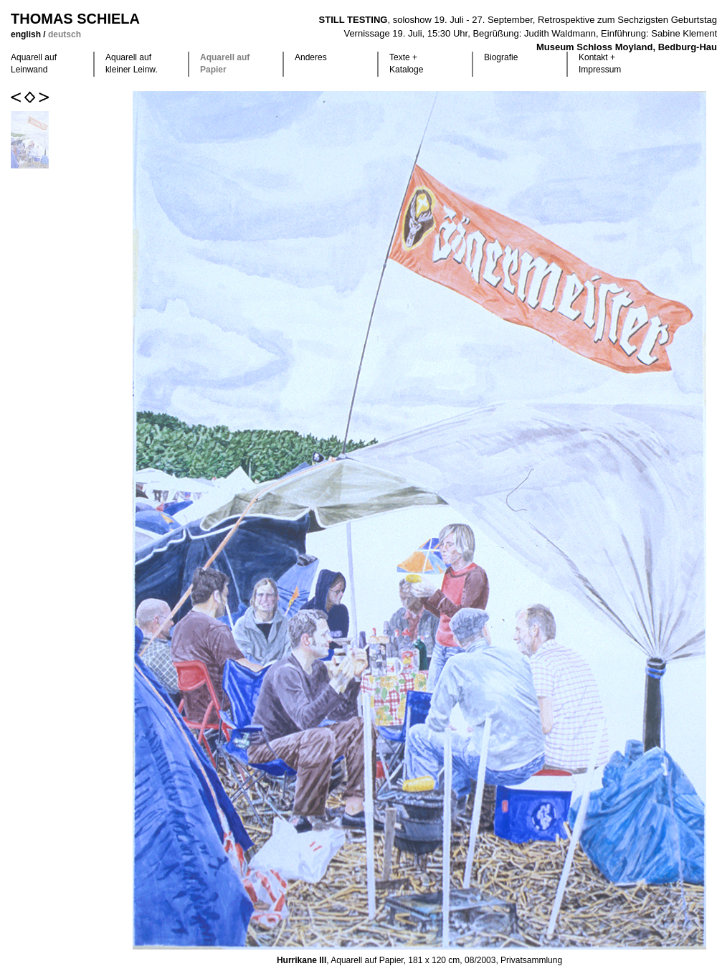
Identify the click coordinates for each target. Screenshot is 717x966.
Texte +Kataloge (406, 63)
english (27, 34)
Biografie (501, 57)
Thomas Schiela (75, 19)
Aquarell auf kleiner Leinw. (131, 63)
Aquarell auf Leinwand (34, 63)
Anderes (311, 57)
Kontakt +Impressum (600, 63)
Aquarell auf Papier (225, 63)
